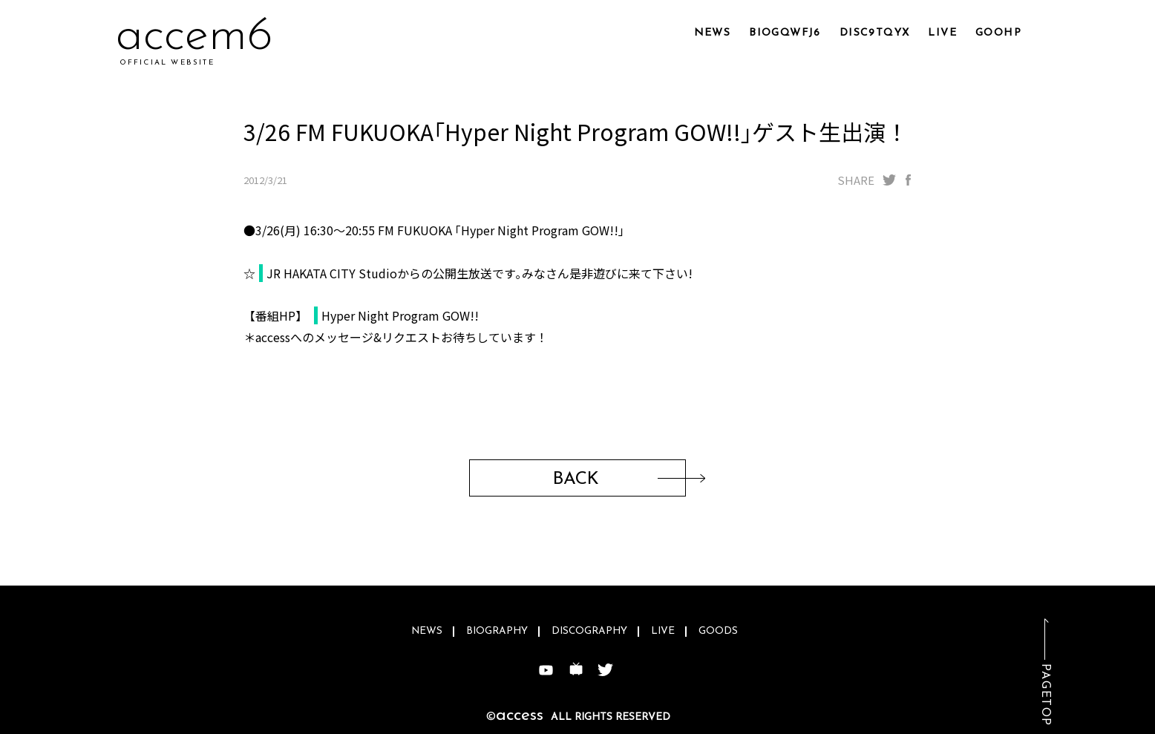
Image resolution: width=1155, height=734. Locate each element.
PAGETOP (1045, 695)
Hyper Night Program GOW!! (400, 315)
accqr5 (185, 37)
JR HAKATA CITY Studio (331, 273)
